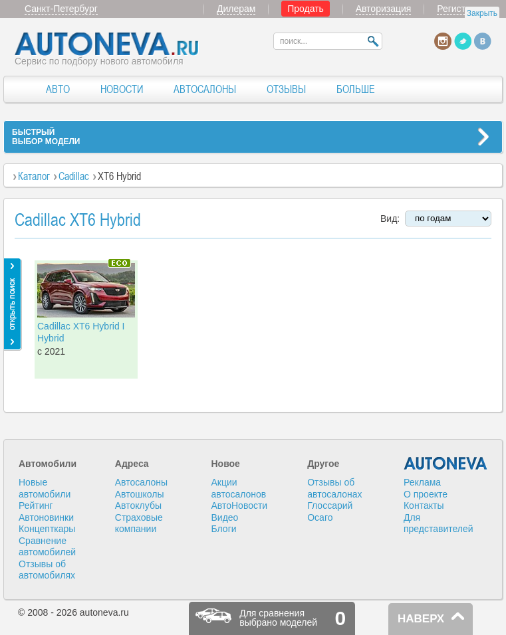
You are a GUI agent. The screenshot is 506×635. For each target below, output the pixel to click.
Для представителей (438, 523)
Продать (305, 8)
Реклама (422, 482)
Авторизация (384, 8)
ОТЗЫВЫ (286, 89)
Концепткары (47, 528)
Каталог (34, 176)
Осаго (319, 517)
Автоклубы (138, 505)
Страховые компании (139, 523)
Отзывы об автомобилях (47, 570)
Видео (224, 517)
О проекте (425, 494)
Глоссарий (329, 505)
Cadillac (74, 176)
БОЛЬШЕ (355, 89)
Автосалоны (141, 482)
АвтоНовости (239, 505)
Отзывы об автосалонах (334, 488)
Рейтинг (36, 505)
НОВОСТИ (121, 89)
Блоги (223, 528)
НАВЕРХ (421, 618)
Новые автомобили (44, 488)
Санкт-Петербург (61, 8)
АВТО (58, 89)
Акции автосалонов (238, 488)
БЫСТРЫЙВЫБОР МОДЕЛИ (46, 137)
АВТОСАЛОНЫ (205, 89)
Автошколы (139, 494)
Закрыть (482, 13)
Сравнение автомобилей (47, 546)
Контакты (423, 505)
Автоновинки (46, 517)
